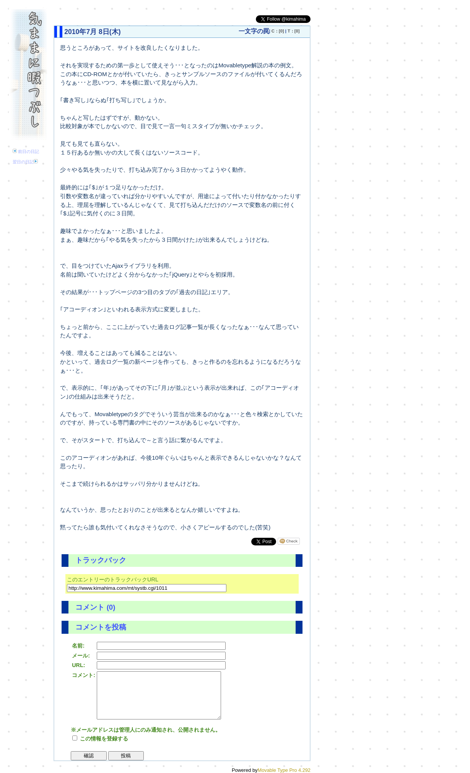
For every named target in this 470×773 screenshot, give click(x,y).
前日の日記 (26, 151)
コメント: (83, 675)
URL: (78, 665)
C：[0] (278, 31)
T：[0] (294, 31)
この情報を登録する (100, 739)
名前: (78, 646)
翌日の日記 (25, 161)
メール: (81, 656)
